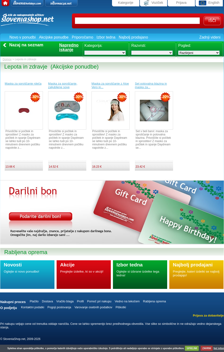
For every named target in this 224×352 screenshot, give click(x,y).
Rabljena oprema (154, 301)
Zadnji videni (209, 37)
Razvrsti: (138, 45)
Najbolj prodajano (133, 37)
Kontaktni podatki (32, 307)
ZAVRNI (206, 348)
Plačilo (34, 301)
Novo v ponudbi (22, 37)
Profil (80, 301)
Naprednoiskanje (69, 47)
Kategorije (125, 2)
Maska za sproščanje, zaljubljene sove (62, 85)
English (209, 2)
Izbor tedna (105, 37)
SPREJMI (192, 348)
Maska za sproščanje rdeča (23, 83)
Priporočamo (82, 37)
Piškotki (121, 307)
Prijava (181, 2)
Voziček (153, 3)
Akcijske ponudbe (53, 37)
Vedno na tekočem (127, 301)
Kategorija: (93, 45)
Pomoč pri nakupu (99, 301)
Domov (7, 59)
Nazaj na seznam (26, 45)
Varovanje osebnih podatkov (93, 307)
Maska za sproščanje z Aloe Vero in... (110, 85)
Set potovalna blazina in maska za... (151, 85)
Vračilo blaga (65, 301)
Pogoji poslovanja (59, 307)
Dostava (47, 301)
